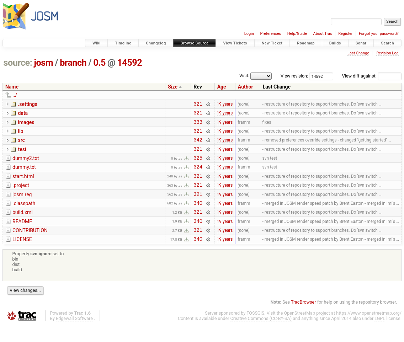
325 (197, 165)
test (22, 154)
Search (387, 43)
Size (172, 87)
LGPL (379, 335)
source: (18, 63)
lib (20, 134)
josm (43, 63)
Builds (335, 43)
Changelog (156, 43)
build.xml (22, 225)
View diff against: (372, 76)
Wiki (96, 43)
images (26, 124)
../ (14, 95)
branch (73, 63)
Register (345, 33)
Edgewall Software (74, 335)
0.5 (99, 63)
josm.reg (22, 205)
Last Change (358, 53)
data (23, 114)
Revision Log (387, 53)
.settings (27, 104)
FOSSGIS (255, 330)
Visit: (244, 75)
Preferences (270, 33)
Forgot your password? (379, 33)
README (22, 235)
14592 (129, 63)
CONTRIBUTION (30, 245)
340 (197, 215)
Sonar (361, 43)
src (21, 144)
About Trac (322, 33)
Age (221, 87)
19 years (225, 104)
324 (197, 175)
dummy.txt (24, 174)
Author (245, 87)
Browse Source (195, 43)
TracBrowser (303, 319)
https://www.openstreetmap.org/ (369, 330)
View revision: (294, 76)
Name (11, 87)
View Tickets (235, 43)
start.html (23, 185)
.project (20, 195)
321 (197, 104)
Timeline (123, 43)
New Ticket (272, 43)
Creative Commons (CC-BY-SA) (261, 335)
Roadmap (306, 43)
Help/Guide (297, 33)
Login (249, 33)
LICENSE (22, 255)
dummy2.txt (25, 164)
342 (197, 144)
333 (197, 125)
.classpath (23, 215)
